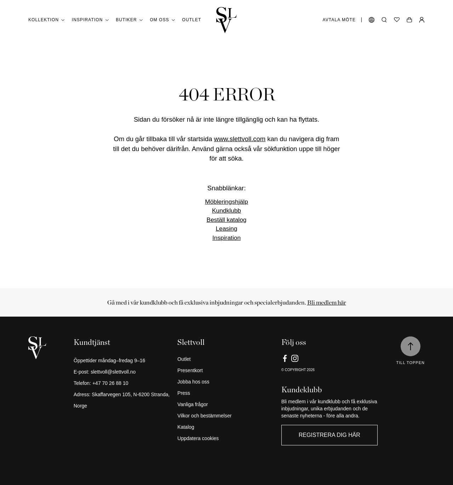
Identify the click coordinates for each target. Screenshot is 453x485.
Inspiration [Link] (226, 237)
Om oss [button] (162, 20)
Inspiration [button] (90, 20)
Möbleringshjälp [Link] (226, 201)
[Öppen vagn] (409, 20)
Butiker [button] (129, 20)
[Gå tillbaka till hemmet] (226, 20)
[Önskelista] (397, 20)
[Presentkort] (226, 370)
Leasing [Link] (226, 228)
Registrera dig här (329, 435)
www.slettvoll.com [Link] (240, 139)
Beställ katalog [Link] (227, 219)
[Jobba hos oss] (226, 381)
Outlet (191, 19)
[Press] (226, 393)
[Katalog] (226, 427)
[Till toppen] (410, 346)
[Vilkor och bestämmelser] (226, 415)
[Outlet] (226, 359)
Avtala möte (339, 19)
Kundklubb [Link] (226, 210)
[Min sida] (422, 20)
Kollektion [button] (46, 20)
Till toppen (410, 362)
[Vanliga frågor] (226, 404)
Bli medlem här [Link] (326, 302)
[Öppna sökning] (384, 20)
